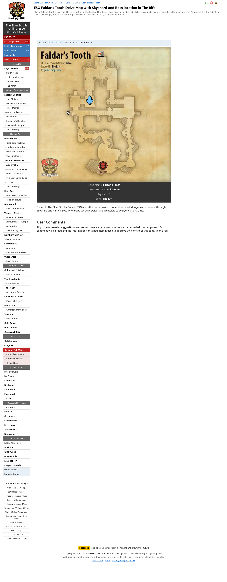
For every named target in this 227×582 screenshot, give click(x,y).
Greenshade (10, 456)
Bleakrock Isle (11, 371)
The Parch (11, 85)
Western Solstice (13, 112)
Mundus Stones (11, 474)
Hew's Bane (10, 327)
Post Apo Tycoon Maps (17, 496)
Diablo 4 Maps (17, 534)
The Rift (8, 398)
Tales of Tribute (13, 199)
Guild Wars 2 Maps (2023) (17, 526)
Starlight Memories (15, 147)
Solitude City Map (14, 230)
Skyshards (9, 54)
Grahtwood (10, 451)
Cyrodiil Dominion (15, 354)
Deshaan (9, 385)
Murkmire (9, 305)
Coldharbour (11, 340)
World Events (10, 469)
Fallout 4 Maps (16, 522)
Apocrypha (12, 164)
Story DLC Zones (16, 265)
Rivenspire (9, 425)
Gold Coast (10, 323)
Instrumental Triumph (17, 221)
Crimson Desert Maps (16, 487)
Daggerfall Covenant (16, 403)
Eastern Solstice (12, 94)
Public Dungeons (16, 46)
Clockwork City (12, 331)
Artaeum (10, 248)
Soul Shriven (12, 99)
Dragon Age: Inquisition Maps (16, 517)
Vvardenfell (10, 256)
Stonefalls (9, 380)
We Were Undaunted (16, 103)
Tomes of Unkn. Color (16, 178)
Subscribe (84, 547)
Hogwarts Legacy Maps (17, 504)
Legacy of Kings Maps (16, 500)
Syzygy (9, 182)
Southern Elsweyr (13, 296)
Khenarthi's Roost (12, 442)
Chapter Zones (16, 134)
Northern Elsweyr (13, 234)
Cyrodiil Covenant (14, 358)
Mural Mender (13, 239)
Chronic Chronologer (16, 309)
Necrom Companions (16, 169)
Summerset (10, 243)
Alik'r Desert (10, 429)
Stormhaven (10, 420)
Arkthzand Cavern (15, 292)
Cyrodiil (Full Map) (13, 349)
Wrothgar (9, 314)
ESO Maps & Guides (16, 491)
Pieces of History (14, 301)
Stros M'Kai (9, 407)
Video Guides (16, 59)
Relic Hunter (12, 318)
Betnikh (8, 411)
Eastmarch (9, 393)
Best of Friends (13, 274)
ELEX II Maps (16, 530)
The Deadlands (12, 278)
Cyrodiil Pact (12, 363)
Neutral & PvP (16, 336)
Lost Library (12, 261)
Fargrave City (12, 283)
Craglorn (9, 345)
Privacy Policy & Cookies (123, 560)
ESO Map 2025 (16, 41)
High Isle (9, 191)
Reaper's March (12, 465)
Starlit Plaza (12, 72)
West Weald (10, 138)
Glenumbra (10, 416)
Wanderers (11, 116)
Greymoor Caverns (15, 217)
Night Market (16, 68)
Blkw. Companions (15, 208)
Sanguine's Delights (15, 121)
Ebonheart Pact (16, 367)
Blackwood (10, 204)
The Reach (9, 287)
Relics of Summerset (16, 252)
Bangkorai (9, 434)
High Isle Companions (17, 195)
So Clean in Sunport (15, 125)
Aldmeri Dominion (16, 438)
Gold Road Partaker (15, 143)
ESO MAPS (9, 37)
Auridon (8, 447)
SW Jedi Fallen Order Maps (16, 512)
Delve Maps (54, 42)
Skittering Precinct (15, 77)
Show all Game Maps (17, 538)
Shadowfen (10, 389)
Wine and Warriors (15, 151)
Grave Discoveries (15, 173)
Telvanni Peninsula (14, 160)
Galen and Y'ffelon (14, 270)
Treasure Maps (13, 107)
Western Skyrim (12, 212)
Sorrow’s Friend (13, 81)
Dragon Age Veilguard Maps (16, 508)
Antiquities (11, 226)
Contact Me (97, 560)
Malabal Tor (10, 460)
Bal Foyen (9, 376)
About (107, 560)
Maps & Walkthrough (16, 28)
